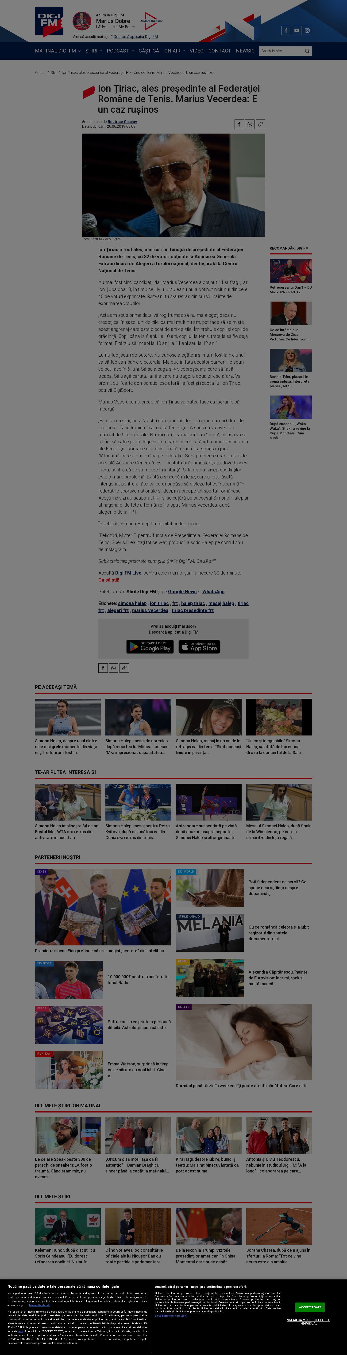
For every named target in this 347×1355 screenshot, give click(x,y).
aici (20, 1331)
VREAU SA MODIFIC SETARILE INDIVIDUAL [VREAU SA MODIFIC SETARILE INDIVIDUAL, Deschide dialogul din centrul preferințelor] (308, 1321)
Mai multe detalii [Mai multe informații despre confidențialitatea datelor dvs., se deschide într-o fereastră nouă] (39, 1305)
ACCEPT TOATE (310, 1307)
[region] (173, 1317)
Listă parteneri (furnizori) (171, 1315)
